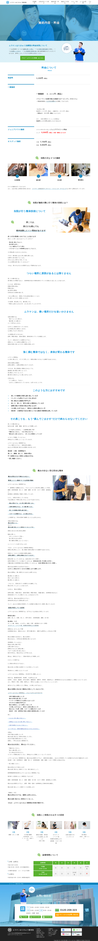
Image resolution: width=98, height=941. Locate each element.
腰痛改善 (39, 930)
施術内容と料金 (40, 933)
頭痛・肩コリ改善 (53, 930)
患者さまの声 (40, 935)
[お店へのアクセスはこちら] (15, 934)
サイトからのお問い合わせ (67, 915)
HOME (38, 928)
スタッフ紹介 (74, 2)
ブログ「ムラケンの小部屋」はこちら (32, 58)
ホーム (11, 883)
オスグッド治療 (52, 931)
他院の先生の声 (40, 937)
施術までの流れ (65, 2)
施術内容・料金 (55, 2)
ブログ (90, 2)
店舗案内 (34, 2)
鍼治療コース (40, 931)
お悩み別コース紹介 (44, 2)
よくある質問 (83, 2)
